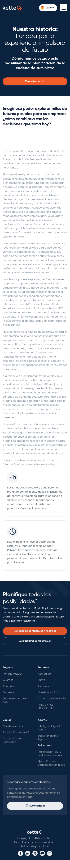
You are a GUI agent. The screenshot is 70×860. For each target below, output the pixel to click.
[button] (48, 7)
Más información (35, 81)
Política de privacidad (35, 846)
